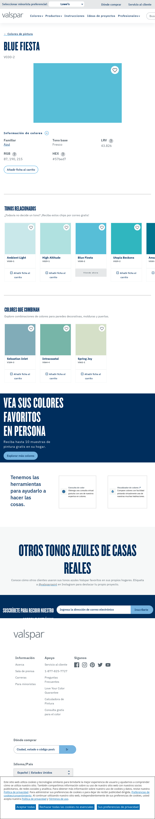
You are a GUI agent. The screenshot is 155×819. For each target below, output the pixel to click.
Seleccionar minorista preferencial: (25, 4)
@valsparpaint (48, 584)
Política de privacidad (16, 792)
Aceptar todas (25, 807)
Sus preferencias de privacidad (118, 807)
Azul (7, 144)
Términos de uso (58, 799)
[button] (110, 141)
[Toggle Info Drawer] (47, 133)
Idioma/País (23, 764)
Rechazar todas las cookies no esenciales (66, 807)
